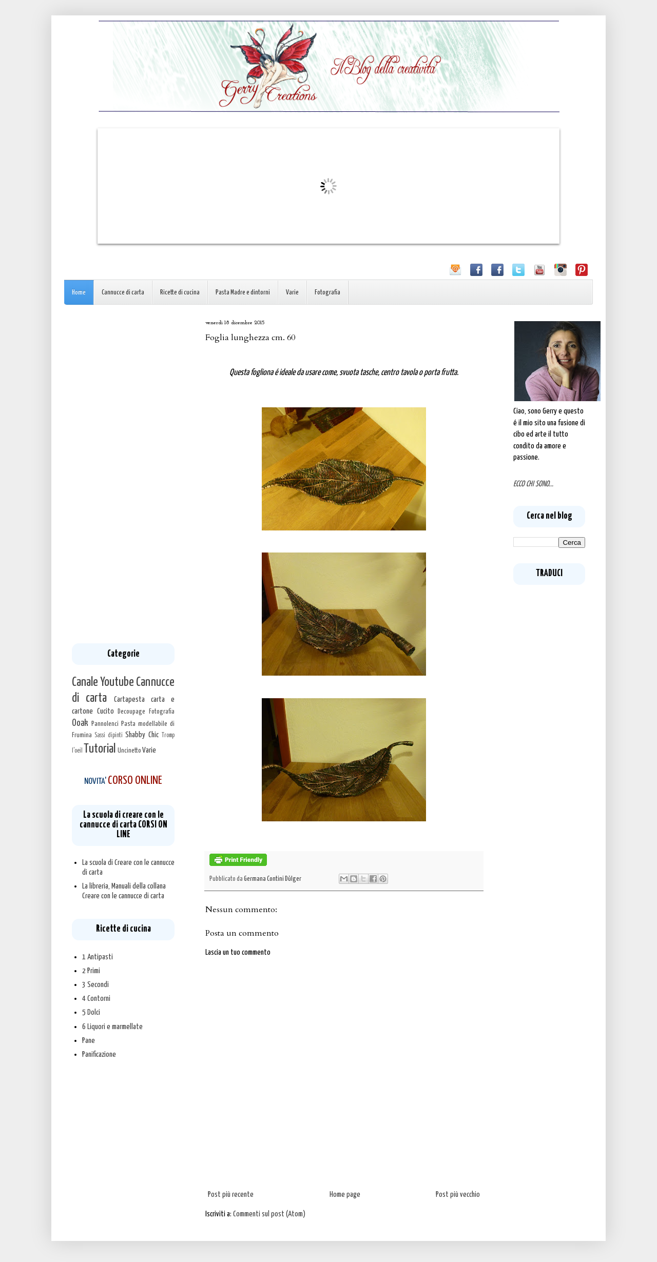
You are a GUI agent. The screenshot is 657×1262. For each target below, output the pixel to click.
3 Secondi (95, 985)
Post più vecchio (458, 1194)
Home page (345, 1194)
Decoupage (131, 711)
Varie (292, 292)
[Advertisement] (123, 474)
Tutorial (99, 749)
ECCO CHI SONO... (533, 484)
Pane (88, 1040)
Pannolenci (105, 723)
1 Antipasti (97, 957)
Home (79, 292)
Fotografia (327, 292)
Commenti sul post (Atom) (269, 1214)
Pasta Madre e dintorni (243, 292)
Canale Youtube (103, 682)
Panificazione (99, 1054)
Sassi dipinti (108, 736)
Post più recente (231, 1194)
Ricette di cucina (180, 292)
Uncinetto (129, 750)
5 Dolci (91, 1012)
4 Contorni (96, 998)
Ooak (80, 723)
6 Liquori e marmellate (112, 1027)
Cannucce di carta (123, 292)
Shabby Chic (142, 735)
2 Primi (91, 971)
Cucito (105, 711)
